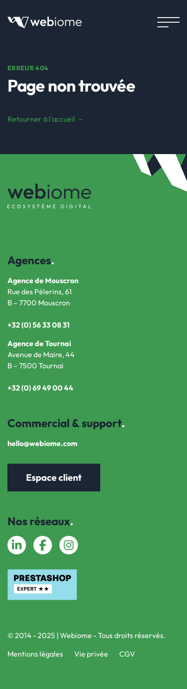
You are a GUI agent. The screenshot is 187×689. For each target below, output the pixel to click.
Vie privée (91, 653)
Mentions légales (35, 653)
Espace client (54, 477)
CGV (127, 653)
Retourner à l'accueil (45, 119)
